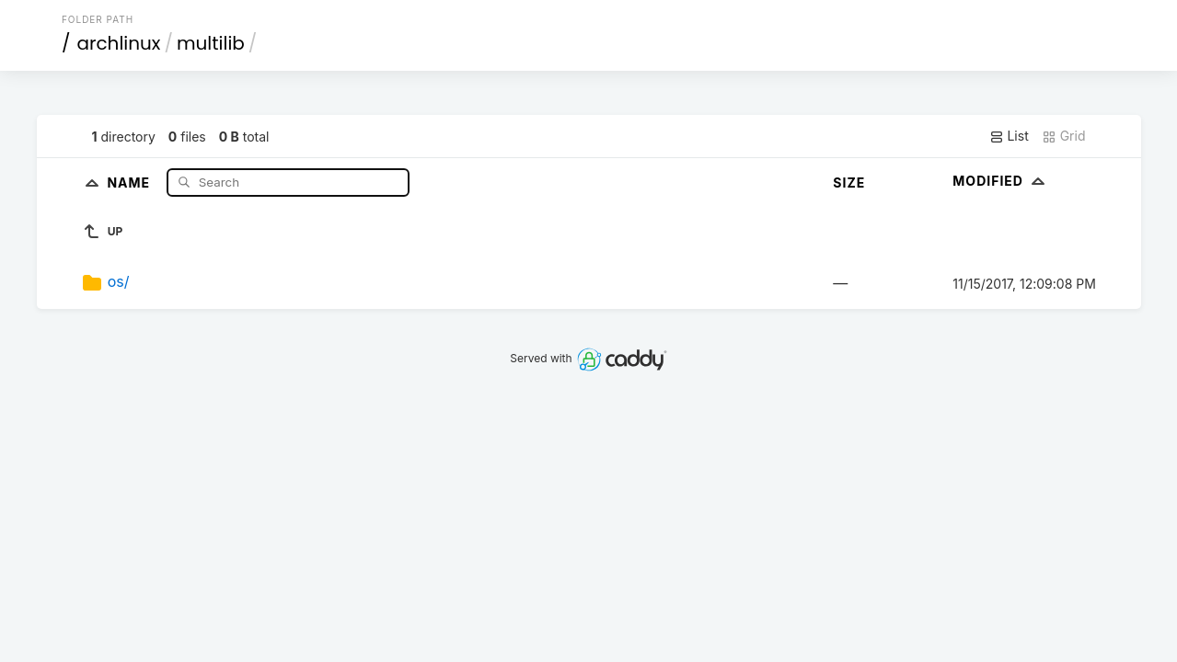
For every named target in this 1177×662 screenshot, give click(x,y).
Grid (1064, 136)
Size (849, 182)
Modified (1000, 180)
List (1009, 136)
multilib (211, 43)
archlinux (118, 43)
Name (130, 181)
